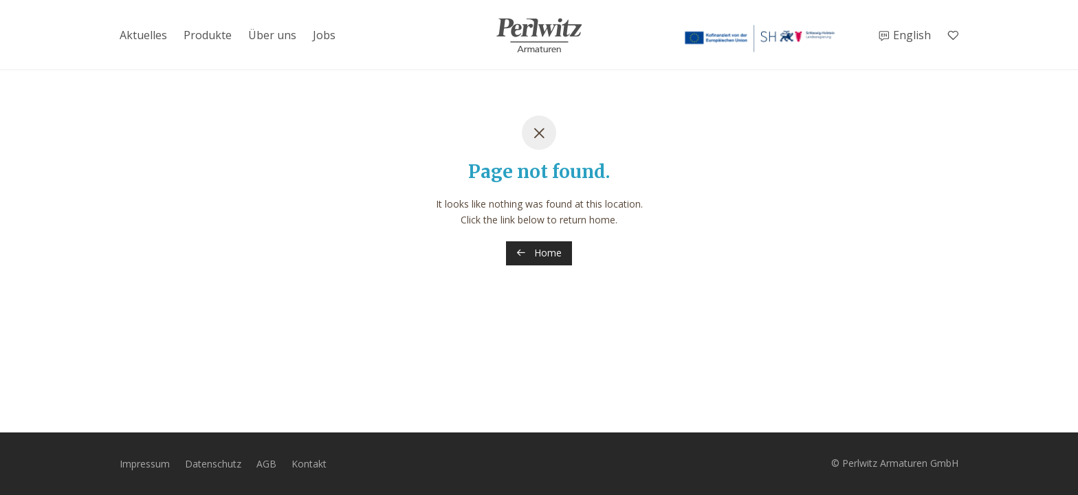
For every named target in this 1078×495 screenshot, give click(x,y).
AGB (266, 463)
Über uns (272, 35)
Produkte (208, 35)
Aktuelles (143, 35)
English (912, 35)
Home (539, 252)
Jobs (324, 35)
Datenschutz (213, 463)
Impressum (145, 463)
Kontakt (309, 463)
